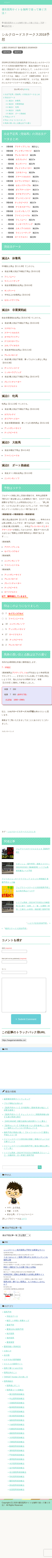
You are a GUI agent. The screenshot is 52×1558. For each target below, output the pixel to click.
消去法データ (9, 97)
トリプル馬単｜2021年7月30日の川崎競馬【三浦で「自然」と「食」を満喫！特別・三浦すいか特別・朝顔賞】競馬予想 (33, 905)
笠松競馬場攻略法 (16, 1477)
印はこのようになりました (14, 120)
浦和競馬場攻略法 (16, 1451)
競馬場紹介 (8, 1381)
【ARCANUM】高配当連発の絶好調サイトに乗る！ (25, 1121)
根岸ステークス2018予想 (15, 928)
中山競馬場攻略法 (16, 1399)
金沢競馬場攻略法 (16, 1468)
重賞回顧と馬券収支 (12, 1347)
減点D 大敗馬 (13, 110)
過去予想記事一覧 (9, 1235)
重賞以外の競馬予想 (15, 1329)
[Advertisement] (22, 756)
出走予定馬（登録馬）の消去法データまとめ (21, 94)
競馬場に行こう (13, 1386)
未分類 (7, 1355)
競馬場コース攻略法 (15, 1390)
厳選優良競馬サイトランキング (17, 1099)
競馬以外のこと (10, 1373)
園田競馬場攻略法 (16, 1481)
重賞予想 (18, 52)
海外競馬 (10, 1338)
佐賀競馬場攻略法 (16, 1490)
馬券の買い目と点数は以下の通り (17, 123)
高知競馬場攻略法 (16, 1485)
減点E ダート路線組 (16, 114)
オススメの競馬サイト (13, 1364)
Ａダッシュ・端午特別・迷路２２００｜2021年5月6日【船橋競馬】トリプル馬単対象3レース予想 (33, 867)
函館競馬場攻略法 (16, 1433)
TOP (24, 23)
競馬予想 (6, 52)
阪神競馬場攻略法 (16, 1407)
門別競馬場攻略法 (16, 1455)
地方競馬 (10, 1334)
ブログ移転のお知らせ (13, 1103)
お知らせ (7, 1351)
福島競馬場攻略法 (16, 1420)
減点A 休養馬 (13, 101)
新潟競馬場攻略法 (16, 1416)
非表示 (26, 89)
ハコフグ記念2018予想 (37, 923)
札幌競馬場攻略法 (16, 1429)
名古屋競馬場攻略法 (17, 1472)
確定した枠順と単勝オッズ (18, 1321)
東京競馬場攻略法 (16, 1394)
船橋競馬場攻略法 (16, 1446)
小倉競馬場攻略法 (16, 1425)
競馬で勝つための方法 (13, 1368)
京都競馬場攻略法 (16, 1403)
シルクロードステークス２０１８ (21, 832)
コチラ (24, 1219)
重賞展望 (10, 1342)
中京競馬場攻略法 (16, 1412)
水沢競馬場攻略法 (16, 1464)
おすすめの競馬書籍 (12, 1360)
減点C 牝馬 (12, 107)
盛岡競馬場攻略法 (16, 1459)
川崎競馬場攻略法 (16, 1442)
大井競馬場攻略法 (16, 1438)
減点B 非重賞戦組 (15, 104)
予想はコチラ (9, 117)
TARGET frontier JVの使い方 (16, 1377)
